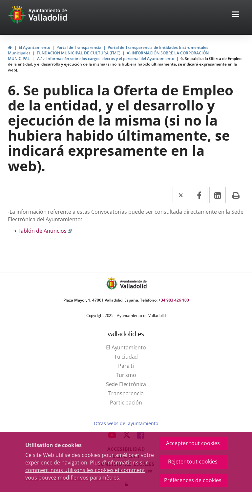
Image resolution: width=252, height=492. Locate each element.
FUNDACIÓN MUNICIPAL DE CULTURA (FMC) (78, 53)
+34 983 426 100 (173, 300)
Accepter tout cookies (193, 443)
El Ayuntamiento (34, 47)
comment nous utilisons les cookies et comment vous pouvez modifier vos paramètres (85, 473)
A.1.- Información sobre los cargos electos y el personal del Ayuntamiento (105, 58)
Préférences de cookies (192, 480)
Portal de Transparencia (78, 47)
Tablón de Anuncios (45, 230)
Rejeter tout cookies (193, 461)
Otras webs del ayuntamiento (126, 423)
